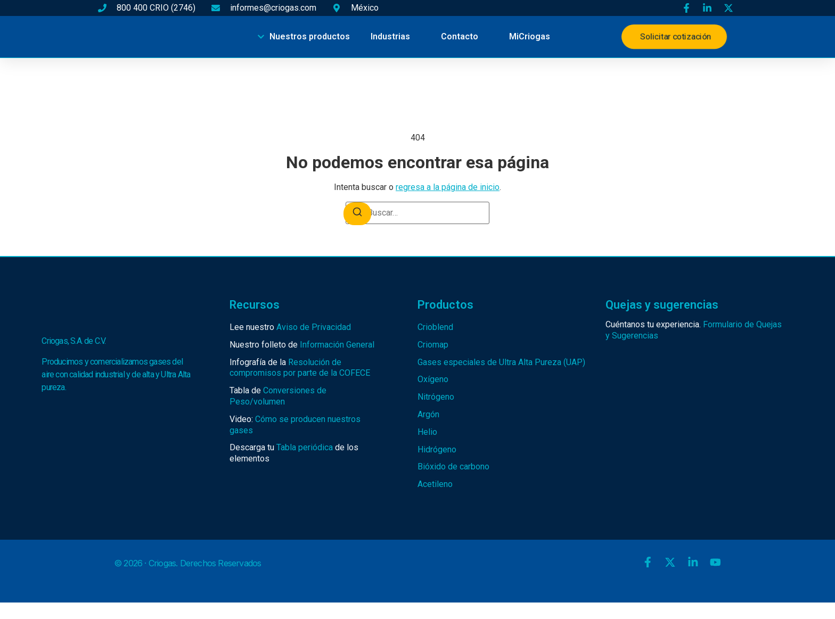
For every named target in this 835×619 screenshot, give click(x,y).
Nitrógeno (436, 397)
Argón (428, 414)
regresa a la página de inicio (448, 187)
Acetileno (435, 484)
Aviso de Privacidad (313, 327)
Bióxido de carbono (453, 466)
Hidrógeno (437, 449)
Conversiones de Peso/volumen (278, 396)
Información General (337, 345)
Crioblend (435, 327)
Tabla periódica (304, 447)
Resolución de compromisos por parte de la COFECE (300, 367)
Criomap (433, 345)
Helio (427, 432)
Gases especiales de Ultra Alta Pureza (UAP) (501, 362)
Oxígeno (433, 379)
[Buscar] (357, 213)
